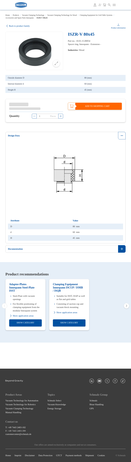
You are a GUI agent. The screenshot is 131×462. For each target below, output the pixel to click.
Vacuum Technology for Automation (21, 400)
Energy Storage (54, 408)
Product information (118, 28)
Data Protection (45, 455)
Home (7, 15)
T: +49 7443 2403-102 (15, 427)
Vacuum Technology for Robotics (20, 404)
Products (16, 15)
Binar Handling (97, 404)
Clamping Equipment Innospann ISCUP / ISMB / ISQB (68, 312)
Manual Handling (13, 412)
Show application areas (21, 341)
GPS (92, 408)
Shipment (89, 455)
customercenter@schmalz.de (18, 434)
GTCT (59, 455)
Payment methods (74, 455)
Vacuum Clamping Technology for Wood (62, 15)
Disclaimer (30, 455)
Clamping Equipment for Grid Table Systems (96, 15)
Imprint (18, 455)
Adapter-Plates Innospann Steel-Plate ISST (22, 312)
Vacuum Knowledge (56, 404)
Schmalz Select (54, 400)
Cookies (101, 455)
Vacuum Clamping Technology (33, 15)
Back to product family (17, 26)
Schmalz (93, 400)
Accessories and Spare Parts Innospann (19, 18)
